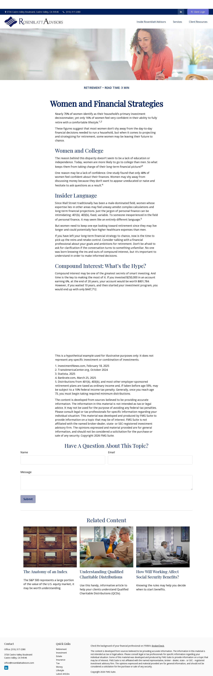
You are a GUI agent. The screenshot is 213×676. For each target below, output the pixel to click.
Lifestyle (60, 661)
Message (25, 463)
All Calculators (62, 672)
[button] (151, 13)
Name (24, 443)
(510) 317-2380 (71, 3)
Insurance (60, 651)
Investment (61, 643)
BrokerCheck (158, 637)
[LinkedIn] (181, 3)
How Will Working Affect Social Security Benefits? (157, 565)
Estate (59, 647)
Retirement (61, 640)
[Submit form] (28, 490)
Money (59, 658)
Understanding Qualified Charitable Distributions (101, 565)
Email (111, 443)
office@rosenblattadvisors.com (19, 654)
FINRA (102, 671)
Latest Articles (63, 665)
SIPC (108, 671)
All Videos (60, 668)
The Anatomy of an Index (45, 562)
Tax (58, 654)
